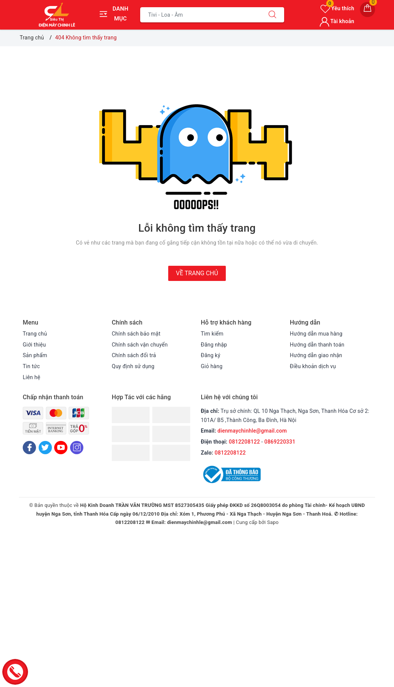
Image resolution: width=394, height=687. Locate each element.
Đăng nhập (214, 345)
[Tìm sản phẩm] (200, 14)
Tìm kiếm (212, 334)
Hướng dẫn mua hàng (316, 334)
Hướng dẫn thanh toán (317, 345)
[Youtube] (60, 447)
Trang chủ (35, 334)
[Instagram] (76, 447)
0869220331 (280, 442)
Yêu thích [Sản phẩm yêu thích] (337, 8)
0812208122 (244, 442)
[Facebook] (29, 447)
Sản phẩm (35, 355)
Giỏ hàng (211, 366)
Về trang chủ (197, 273)
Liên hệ (31, 377)
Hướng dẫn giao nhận (316, 355)
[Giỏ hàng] (367, 9)
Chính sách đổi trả (134, 355)
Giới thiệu (34, 345)
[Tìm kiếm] (272, 14)
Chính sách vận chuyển (140, 345)
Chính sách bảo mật (136, 334)
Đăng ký (210, 355)
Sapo (273, 522)
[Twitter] (45, 447)
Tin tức (31, 366)
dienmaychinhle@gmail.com (252, 431)
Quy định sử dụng (133, 366)
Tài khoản (337, 21)
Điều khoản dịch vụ (313, 366)
